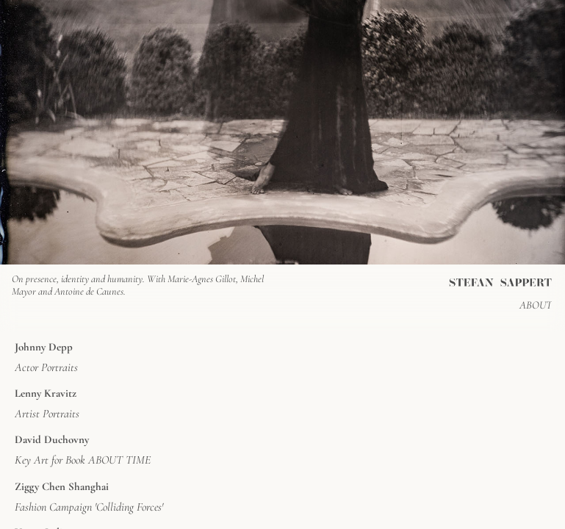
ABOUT (535, 305)
